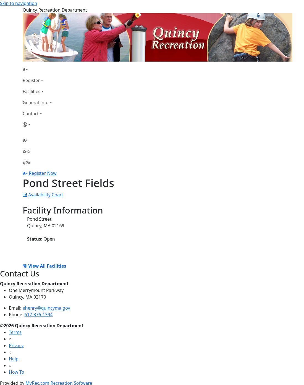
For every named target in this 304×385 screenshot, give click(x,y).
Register (31, 80)
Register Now (42, 173)
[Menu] (26, 162)
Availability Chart (43, 195)
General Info (36, 102)
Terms (15, 332)
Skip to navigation (18, 3)
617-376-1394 (39, 315)
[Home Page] (37, 69)
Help (14, 359)
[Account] (37, 124)
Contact (31, 113)
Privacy (16, 345)
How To (16, 372)
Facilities (31, 91)
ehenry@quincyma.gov (46, 308)
